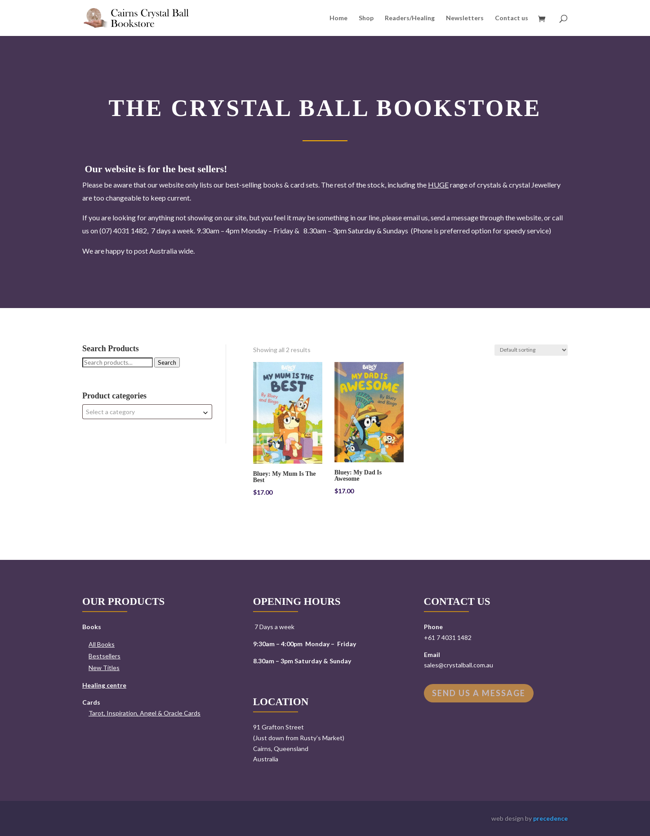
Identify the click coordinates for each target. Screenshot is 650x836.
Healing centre (104, 685)
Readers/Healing (410, 18)
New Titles (104, 667)
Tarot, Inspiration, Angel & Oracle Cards (144, 713)
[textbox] (147, 412)
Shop (366, 18)
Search (167, 362)
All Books (102, 644)
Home (338, 18)
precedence (550, 818)
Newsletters (465, 18)
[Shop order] (531, 350)
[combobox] (147, 411)
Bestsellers (104, 656)
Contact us (511, 18)
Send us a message (478, 693)
